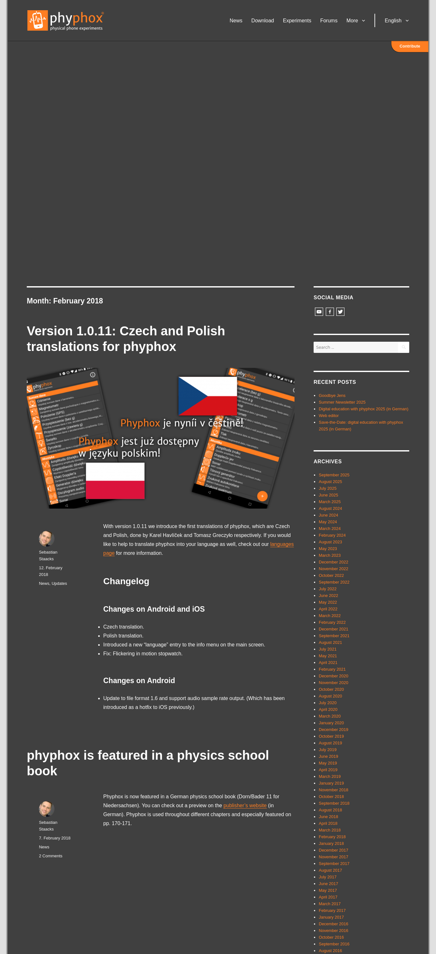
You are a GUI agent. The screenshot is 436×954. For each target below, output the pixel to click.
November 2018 (333, 789)
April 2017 (328, 897)
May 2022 (328, 602)
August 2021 (330, 642)
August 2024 (330, 508)
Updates (59, 583)
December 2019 (333, 729)
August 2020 (330, 696)
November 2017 (333, 856)
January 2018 (331, 843)
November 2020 (333, 682)
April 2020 (328, 709)
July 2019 (328, 749)
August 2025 (330, 481)
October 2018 (331, 796)
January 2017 (331, 917)
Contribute (410, 46)
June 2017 (328, 883)
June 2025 (328, 495)
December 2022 (333, 562)
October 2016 (331, 937)
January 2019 (331, 783)
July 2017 (328, 877)
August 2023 (330, 542)
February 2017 (332, 910)
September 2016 (334, 944)
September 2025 (334, 475)
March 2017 (330, 903)
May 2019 (328, 763)
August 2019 (330, 743)
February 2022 (332, 622)
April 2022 (328, 609)
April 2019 (328, 769)
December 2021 (333, 629)
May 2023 (328, 548)
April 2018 (328, 823)
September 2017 (334, 863)
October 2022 (331, 575)
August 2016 (330, 950)
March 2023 (330, 555)
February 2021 (332, 669)
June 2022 (328, 595)
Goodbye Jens (332, 395)
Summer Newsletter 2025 (342, 402)
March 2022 (330, 615)
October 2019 (331, 736)
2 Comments (50, 855)
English (393, 20)
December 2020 (333, 676)
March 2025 (330, 501)
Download (262, 20)
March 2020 (330, 716)
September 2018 (334, 803)
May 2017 (328, 890)
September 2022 (334, 582)
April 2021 (328, 662)
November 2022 (333, 568)
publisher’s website (244, 805)
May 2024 (328, 521)
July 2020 (328, 702)
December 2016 (333, 923)
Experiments (297, 20)
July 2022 (328, 588)
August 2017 (330, 870)
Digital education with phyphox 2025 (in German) (363, 408)
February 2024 (332, 535)
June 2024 (328, 515)
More (352, 20)
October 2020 (331, 689)
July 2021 (328, 649)
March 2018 (330, 830)
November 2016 (333, 930)
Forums (329, 20)
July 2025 (328, 488)
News (236, 20)
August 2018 (330, 810)
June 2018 (328, 816)
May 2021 (328, 655)
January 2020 (331, 722)
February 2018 (332, 836)
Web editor (329, 415)
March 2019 (330, 776)
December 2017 (333, 850)
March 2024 (330, 528)
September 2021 (334, 635)
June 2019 (328, 756)
